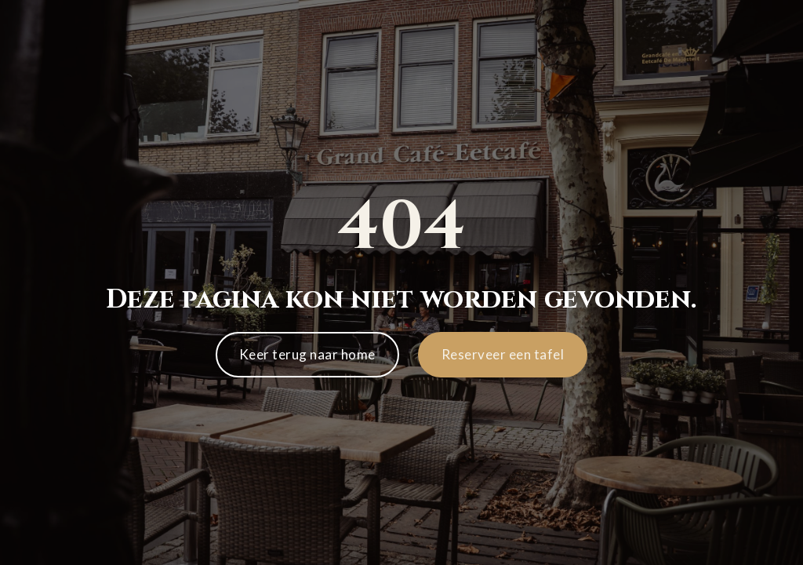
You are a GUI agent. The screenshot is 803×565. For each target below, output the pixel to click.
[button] (503, 354)
